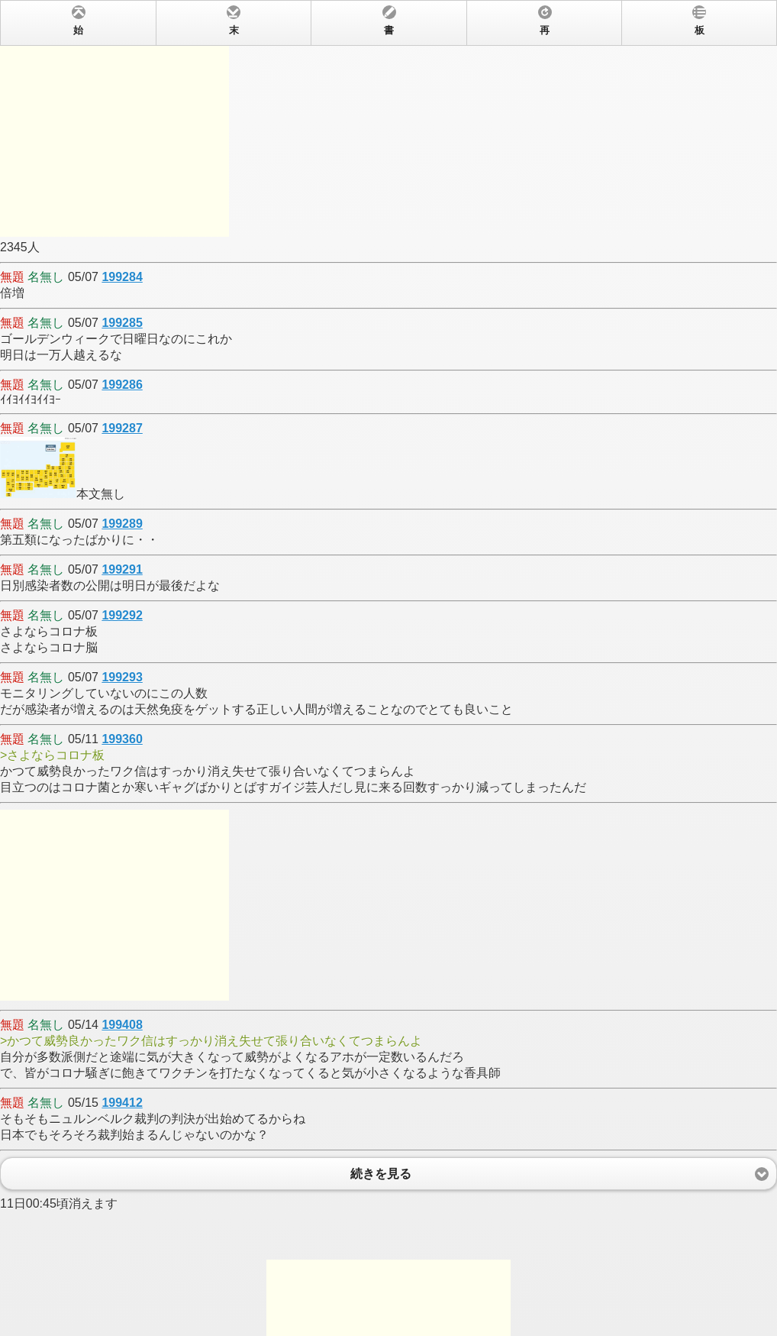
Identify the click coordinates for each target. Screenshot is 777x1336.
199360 (122, 739)
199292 (122, 615)
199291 (122, 569)
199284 (122, 276)
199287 (122, 428)
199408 (122, 1024)
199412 (122, 1102)
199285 (122, 322)
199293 (122, 677)
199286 (122, 384)
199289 (122, 523)
